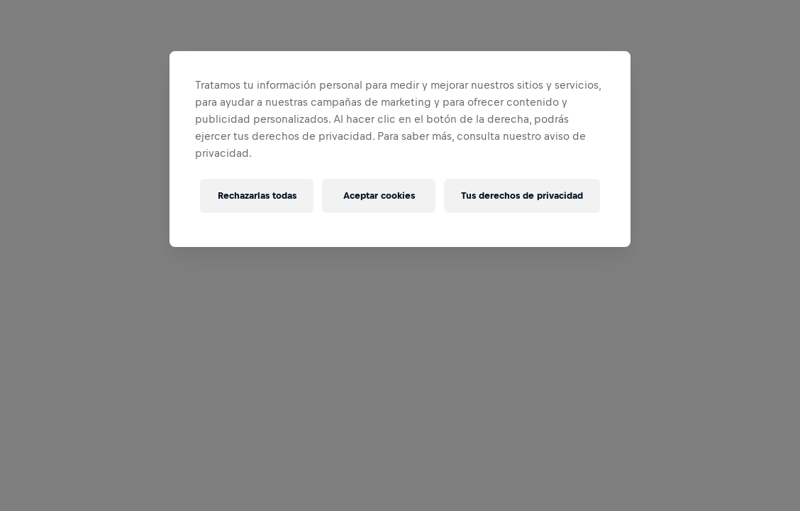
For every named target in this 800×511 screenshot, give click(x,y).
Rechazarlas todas (257, 195)
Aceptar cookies (379, 195)
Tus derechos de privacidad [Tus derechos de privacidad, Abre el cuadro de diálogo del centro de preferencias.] (522, 195)
